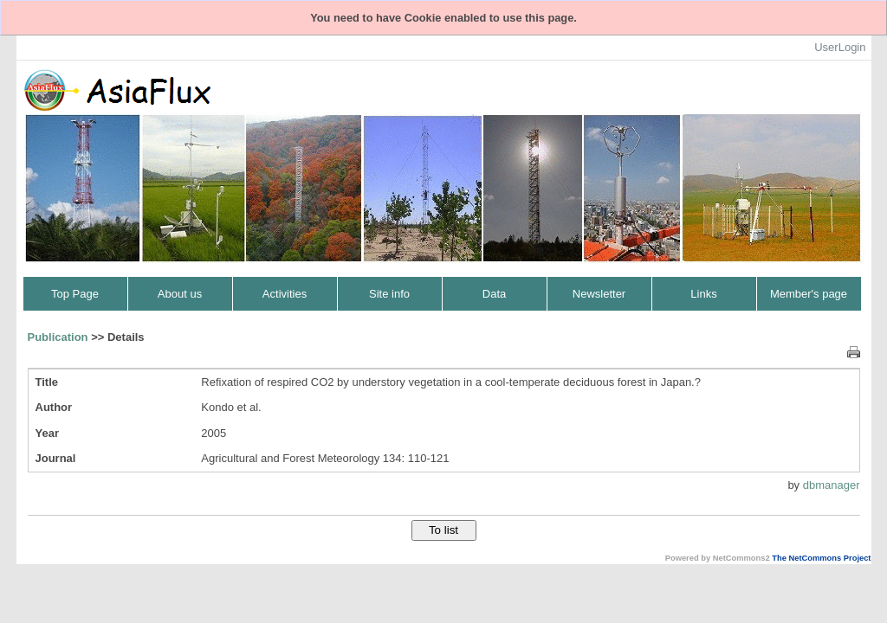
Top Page (75, 293)
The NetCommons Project (821, 558)
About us (180, 293)
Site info (389, 293)
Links (703, 293)
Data (494, 293)
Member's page (808, 293)
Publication (58, 337)
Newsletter (599, 293)
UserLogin (839, 47)
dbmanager (831, 484)
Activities (284, 293)
